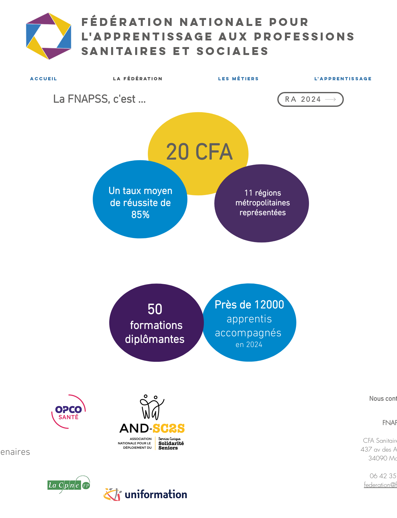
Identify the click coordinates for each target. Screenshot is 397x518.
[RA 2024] (310, 99)
